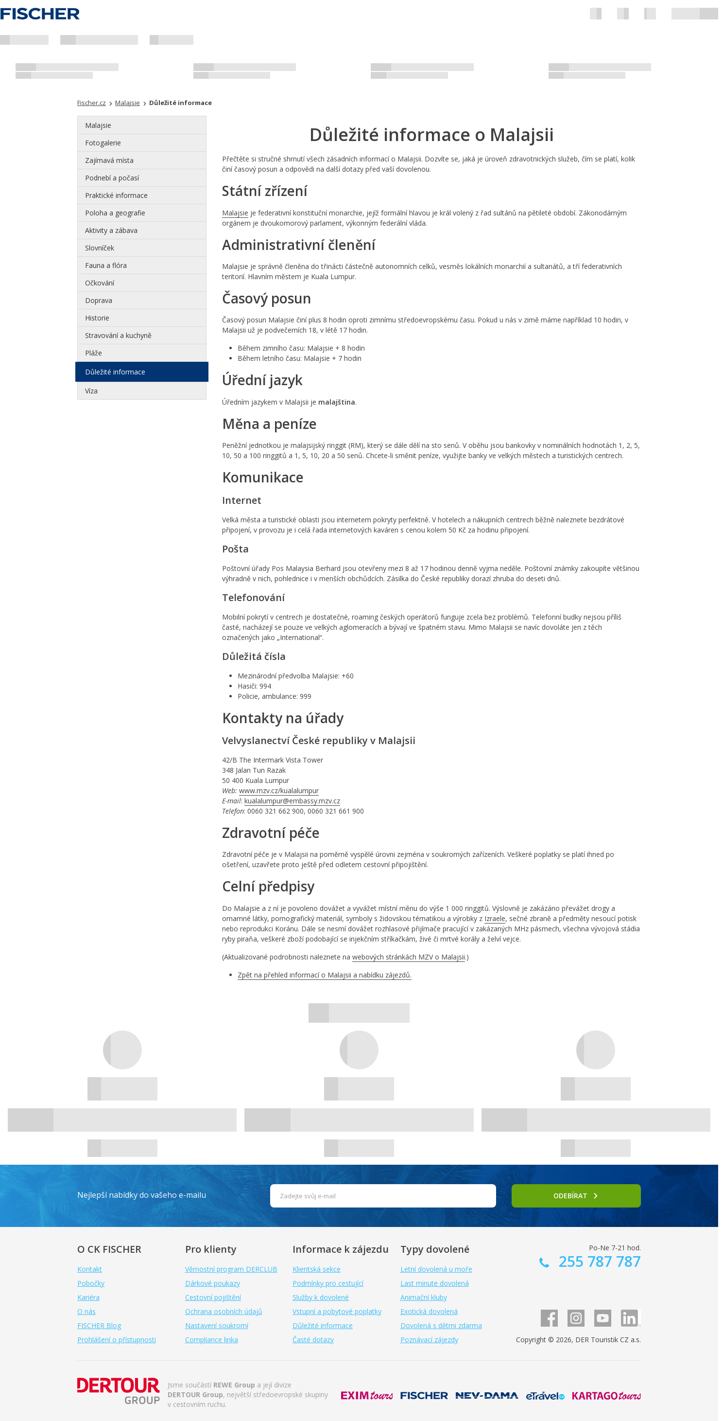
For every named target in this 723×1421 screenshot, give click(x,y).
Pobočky (90, 1283)
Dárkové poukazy (212, 1283)
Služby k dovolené (321, 1297)
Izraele (494, 918)
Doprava (98, 300)
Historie (97, 317)
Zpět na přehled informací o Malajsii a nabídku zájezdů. (325, 974)
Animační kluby (423, 1297)
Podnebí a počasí (112, 177)
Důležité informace (115, 371)
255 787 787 (598, 1261)
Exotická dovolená (429, 1311)
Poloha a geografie (115, 212)
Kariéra (88, 1297)
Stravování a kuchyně (118, 335)
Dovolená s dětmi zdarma (441, 1325)
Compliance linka (211, 1339)
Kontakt (89, 1269)
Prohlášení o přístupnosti (116, 1339)
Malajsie (98, 125)
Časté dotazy (313, 1339)
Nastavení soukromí (216, 1325)
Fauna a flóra (106, 265)
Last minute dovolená (434, 1283)
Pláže (93, 352)
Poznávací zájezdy (429, 1339)
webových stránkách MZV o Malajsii (408, 956)
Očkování (99, 282)
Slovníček (99, 247)
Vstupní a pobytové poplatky (337, 1311)
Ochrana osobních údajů (223, 1311)
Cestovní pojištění (213, 1297)
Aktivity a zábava (111, 230)
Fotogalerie (103, 142)
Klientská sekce (317, 1269)
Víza (91, 390)
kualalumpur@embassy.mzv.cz (292, 800)
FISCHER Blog (99, 1325)
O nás (86, 1311)
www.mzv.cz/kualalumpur (279, 790)
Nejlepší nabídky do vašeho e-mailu (141, 1195)
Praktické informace (116, 195)
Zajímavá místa (109, 160)
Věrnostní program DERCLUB (231, 1269)
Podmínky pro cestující (328, 1283)
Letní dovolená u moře (436, 1269)
